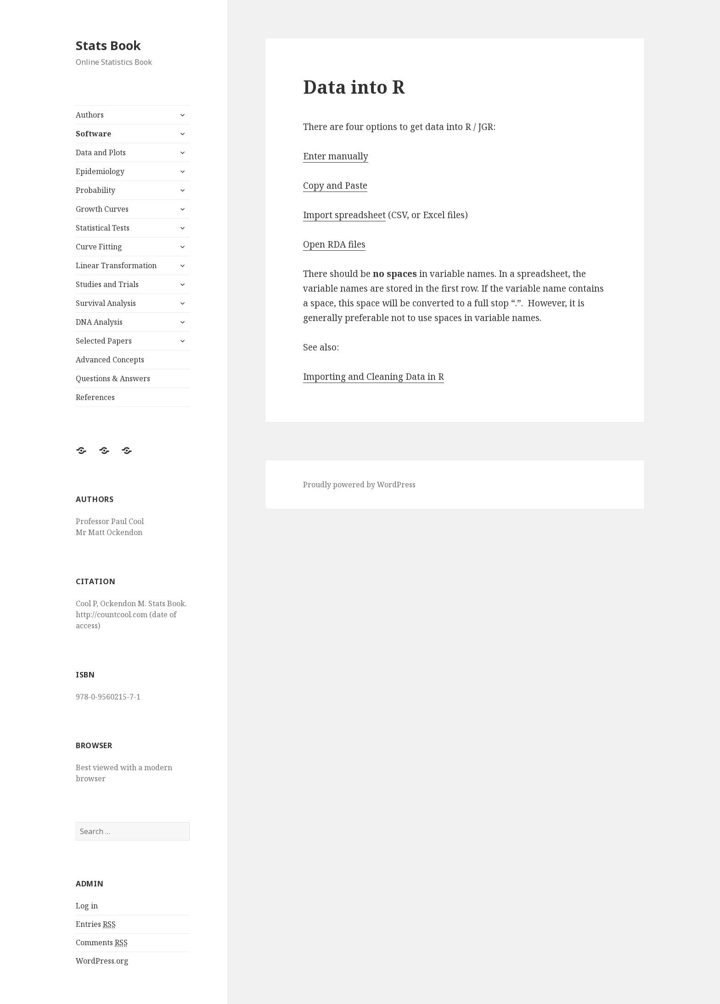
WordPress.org (102, 961)
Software (93, 134)
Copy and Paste (335, 186)
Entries (96, 924)
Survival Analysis (106, 303)
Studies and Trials (107, 284)
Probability (95, 190)
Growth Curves (102, 209)
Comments (102, 942)
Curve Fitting (99, 247)
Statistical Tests (102, 228)
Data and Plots (101, 152)
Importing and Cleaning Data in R (373, 377)
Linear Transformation (116, 265)
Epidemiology (100, 171)
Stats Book (108, 45)
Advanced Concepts (110, 360)
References (95, 397)
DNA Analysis (99, 322)
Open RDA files (334, 244)
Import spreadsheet (344, 215)
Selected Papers (104, 341)
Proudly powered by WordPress (359, 484)
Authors (90, 115)
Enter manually (335, 156)
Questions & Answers (113, 378)
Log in (87, 906)
